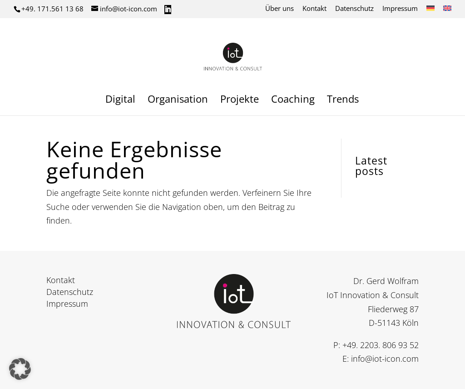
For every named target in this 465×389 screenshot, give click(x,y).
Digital (120, 100)
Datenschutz (354, 9)
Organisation (178, 100)
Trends (343, 100)
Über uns (279, 9)
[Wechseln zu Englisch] (447, 11)
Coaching (293, 100)
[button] (20, 369)
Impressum (400, 9)
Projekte (239, 100)
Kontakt (314, 9)
